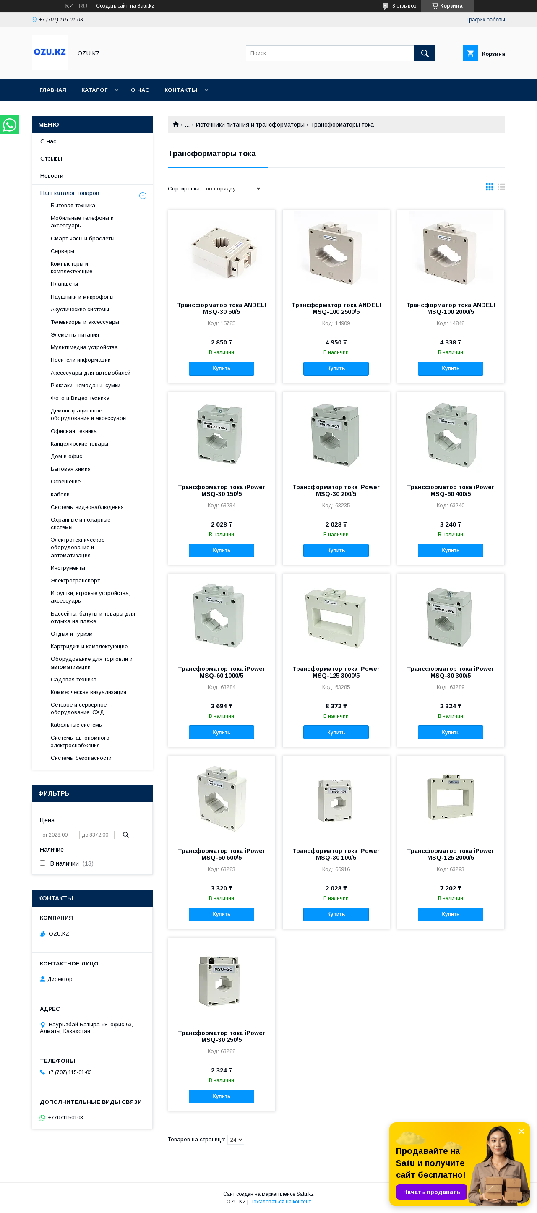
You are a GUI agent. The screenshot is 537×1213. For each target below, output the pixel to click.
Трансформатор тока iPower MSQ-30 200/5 (336, 490)
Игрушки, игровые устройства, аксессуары (90, 597)
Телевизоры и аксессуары (85, 322)
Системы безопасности (81, 758)
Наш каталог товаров (69, 193)
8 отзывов (404, 6)
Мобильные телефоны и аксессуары (82, 222)
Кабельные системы (77, 725)
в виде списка (501, 189)
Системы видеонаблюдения (87, 507)
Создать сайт (112, 6)
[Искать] (424, 53)
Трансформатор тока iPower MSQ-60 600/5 (221, 854)
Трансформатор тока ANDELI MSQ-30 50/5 (221, 308)
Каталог (94, 90)
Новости (51, 175)
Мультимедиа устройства (84, 347)
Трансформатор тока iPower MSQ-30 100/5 (336, 854)
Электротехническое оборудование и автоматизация (77, 547)
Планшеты (64, 284)
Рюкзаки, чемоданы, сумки (85, 385)
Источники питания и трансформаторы (250, 124)
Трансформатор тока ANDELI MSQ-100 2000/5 (450, 308)
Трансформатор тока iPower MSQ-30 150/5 (221, 490)
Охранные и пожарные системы (80, 523)
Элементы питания (75, 334)
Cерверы (62, 251)
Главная (52, 90)
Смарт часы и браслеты (83, 238)
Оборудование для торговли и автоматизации (92, 663)
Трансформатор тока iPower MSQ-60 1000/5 (221, 672)
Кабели (60, 494)
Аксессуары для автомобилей (90, 373)
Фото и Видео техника (80, 398)
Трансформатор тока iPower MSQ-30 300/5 (450, 672)
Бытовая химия (71, 469)
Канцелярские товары (79, 444)
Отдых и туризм (72, 634)
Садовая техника (73, 679)
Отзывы (51, 158)
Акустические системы (80, 309)
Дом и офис (66, 456)
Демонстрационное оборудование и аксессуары (89, 414)
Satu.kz (305, 1194)
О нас (140, 90)
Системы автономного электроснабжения (80, 742)
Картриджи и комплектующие (89, 646)
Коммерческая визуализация (88, 692)
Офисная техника (74, 431)
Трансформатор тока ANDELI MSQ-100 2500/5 (336, 308)
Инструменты (68, 568)
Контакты (180, 90)
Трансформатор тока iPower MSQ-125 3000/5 (336, 672)
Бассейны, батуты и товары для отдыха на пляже (93, 617)
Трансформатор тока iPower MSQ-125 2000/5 (450, 854)
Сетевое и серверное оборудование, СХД (79, 708)
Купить (221, 368)
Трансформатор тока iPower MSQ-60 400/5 (450, 490)
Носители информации (81, 360)
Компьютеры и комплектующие (71, 267)
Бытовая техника (73, 205)
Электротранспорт (75, 580)
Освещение (66, 481)
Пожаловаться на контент (280, 1202)
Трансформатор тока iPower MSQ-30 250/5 (221, 1036)
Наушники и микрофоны (82, 297)
